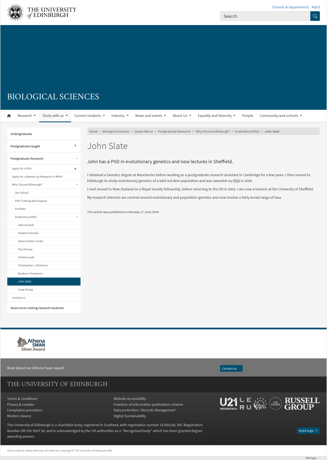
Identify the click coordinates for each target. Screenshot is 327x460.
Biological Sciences (116, 131)
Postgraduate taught (25, 146)
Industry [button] (119, 115)
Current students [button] (88, 115)
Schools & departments (290, 7)
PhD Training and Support (31, 201)
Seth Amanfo (26, 225)
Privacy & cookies (20, 404)
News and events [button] (149, 115)
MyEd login (308, 430)
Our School (22, 193)
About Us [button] (180, 115)
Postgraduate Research (26, 158)
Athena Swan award (48, 367)
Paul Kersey (25, 249)
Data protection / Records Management (144, 410)
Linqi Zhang (25, 289)
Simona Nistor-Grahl (30, 241)
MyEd (316, 7)
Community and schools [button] (279, 115)
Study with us (143, 131)
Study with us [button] (53, 115)
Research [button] (25, 115)
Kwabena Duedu (28, 233)
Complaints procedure (24, 410)
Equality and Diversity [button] (215, 115)
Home (93, 131)
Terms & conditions (22, 398)
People (247, 115)
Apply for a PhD (21, 168)
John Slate (24, 281)
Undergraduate (21, 134)
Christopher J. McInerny (33, 265)
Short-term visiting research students (37, 308)
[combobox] (265, 16)
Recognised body (136, 430)
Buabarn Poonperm (30, 273)
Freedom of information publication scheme (148, 404)
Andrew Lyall (26, 257)
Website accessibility (130, 398)
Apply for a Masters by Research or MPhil (37, 176)
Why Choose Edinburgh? (27, 184)
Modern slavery (19, 415)
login (313, 458)
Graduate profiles (26, 217)
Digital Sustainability (130, 415)
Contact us (18, 298)
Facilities (20, 209)
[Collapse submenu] (76, 158)
